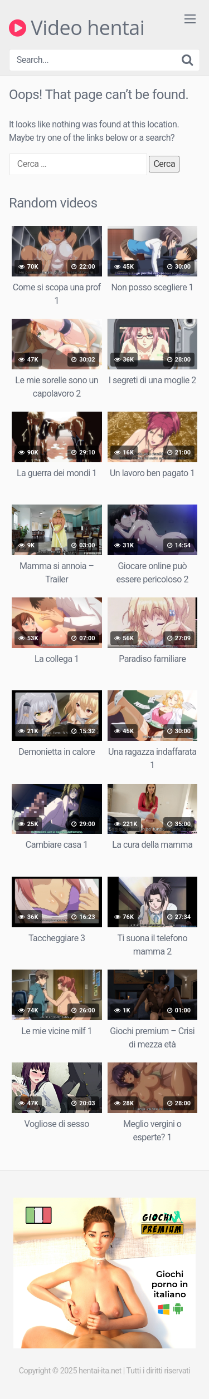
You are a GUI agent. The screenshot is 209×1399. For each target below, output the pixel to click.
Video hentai (76, 28)
